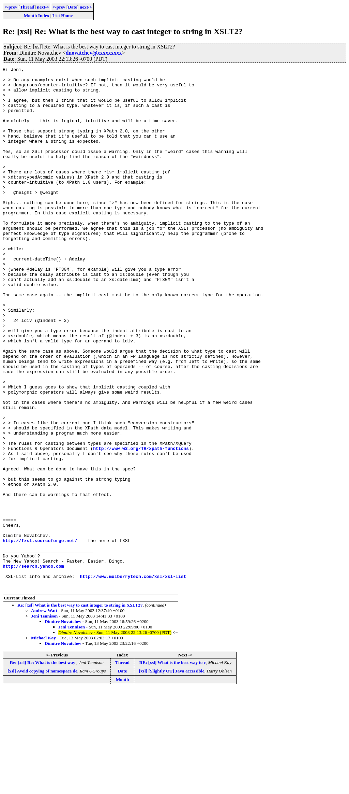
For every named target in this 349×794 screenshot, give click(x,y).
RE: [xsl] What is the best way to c (172, 766)
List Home (62, 15)
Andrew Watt (44, 715)
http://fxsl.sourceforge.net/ (40, 636)
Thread (27, 7)
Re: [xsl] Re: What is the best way (43, 766)
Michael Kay (43, 742)
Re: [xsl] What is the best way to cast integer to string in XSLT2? (79, 709)
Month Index (36, 15)
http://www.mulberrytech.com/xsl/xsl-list (133, 679)
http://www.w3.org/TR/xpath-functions (141, 525)
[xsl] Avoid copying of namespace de (42, 775)
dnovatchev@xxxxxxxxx (93, 53)
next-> (43, 7)
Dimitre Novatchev (63, 725)
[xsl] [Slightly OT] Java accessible (171, 775)
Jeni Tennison (44, 720)
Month (122, 783)
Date (72, 7)
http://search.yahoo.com (33, 666)
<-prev (10, 7)
